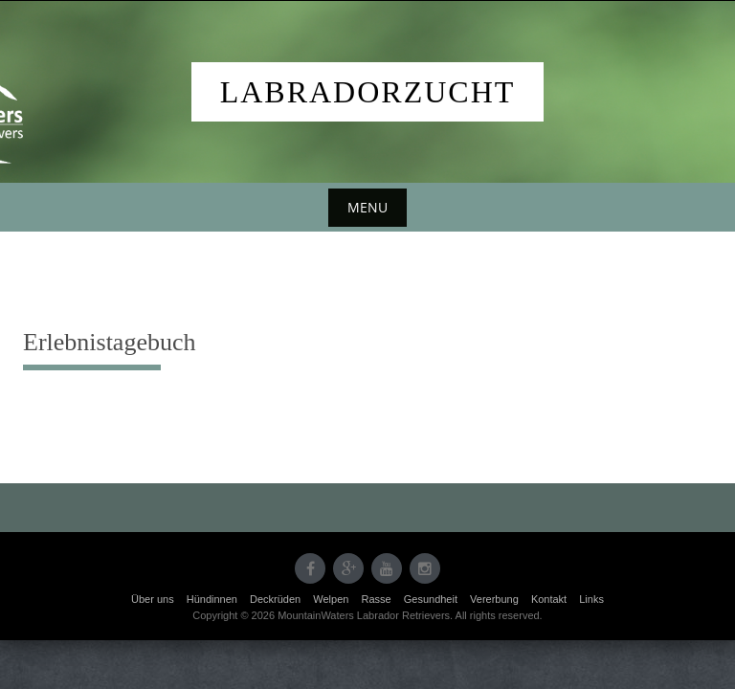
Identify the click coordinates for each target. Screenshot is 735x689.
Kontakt (549, 599)
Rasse (375, 599)
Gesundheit (430, 599)
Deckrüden (275, 599)
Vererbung (494, 599)
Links (591, 599)
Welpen (330, 599)
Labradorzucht (368, 92)
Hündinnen (212, 599)
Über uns (152, 599)
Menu (367, 207)
